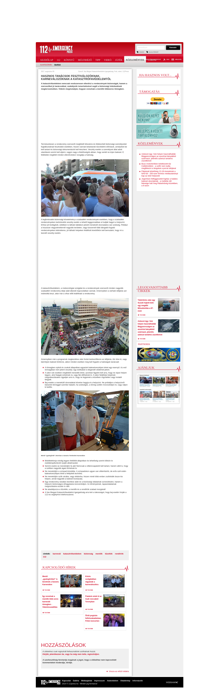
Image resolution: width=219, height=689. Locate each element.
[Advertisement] (109, 21)
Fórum (152, 59)
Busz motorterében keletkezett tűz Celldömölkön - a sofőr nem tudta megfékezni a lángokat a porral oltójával (158, 166)
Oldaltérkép (153, 52)
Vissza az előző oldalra (119, 671)
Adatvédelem (112, 681)
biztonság (88, 554)
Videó (107, 59)
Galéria (76, 681)
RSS (166, 60)
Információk (137, 681)
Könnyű (69, 59)
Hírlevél (177, 60)
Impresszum (99, 681)
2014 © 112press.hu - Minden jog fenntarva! (79, 684)
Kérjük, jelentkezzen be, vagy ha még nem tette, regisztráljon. (71, 654)
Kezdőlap (46, 59)
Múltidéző (85, 59)
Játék (118, 59)
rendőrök (119, 554)
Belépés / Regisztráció (150, 60)
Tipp (97, 59)
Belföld (57, 65)
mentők (99, 554)
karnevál (57, 554)
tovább (47, 590)
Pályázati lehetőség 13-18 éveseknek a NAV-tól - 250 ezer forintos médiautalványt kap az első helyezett (159, 173)
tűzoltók (108, 554)
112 (58, 59)
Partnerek (144, 344)
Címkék (141, 52)
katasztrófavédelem (72, 554)
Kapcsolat (66, 681)
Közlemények (135, 59)
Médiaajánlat (86, 681)
